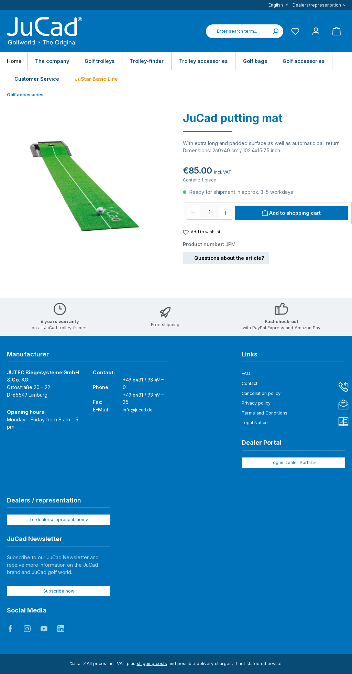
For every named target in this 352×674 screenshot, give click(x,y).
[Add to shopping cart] (291, 213)
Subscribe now (58, 591)
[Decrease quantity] (193, 213)
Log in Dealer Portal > (293, 462)
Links (249, 354)
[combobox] (237, 31)
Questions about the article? (225, 257)
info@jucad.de (138, 409)
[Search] (275, 31)
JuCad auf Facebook (10, 628)
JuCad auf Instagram (27, 628)
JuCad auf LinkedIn (60, 628)
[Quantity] (209, 213)
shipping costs (152, 663)
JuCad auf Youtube (44, 628)
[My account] (315, 31)
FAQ (246, 373)
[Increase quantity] (225, 213)
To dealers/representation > (58, 519)
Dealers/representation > (319, 5)
